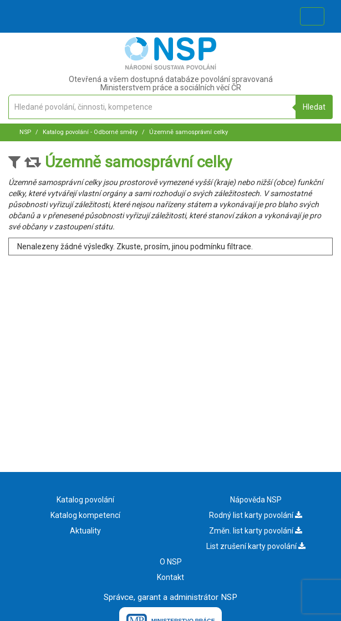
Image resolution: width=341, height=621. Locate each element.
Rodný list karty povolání (255, 515)
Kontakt (170, 577)
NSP (25, 132)
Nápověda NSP (256, 499)
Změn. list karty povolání (255, 530)
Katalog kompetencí (85, 515)
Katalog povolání (85, 499)
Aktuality (85, 530)
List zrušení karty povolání (256, 546)
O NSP (171, 561)
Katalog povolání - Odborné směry (89, 132)
